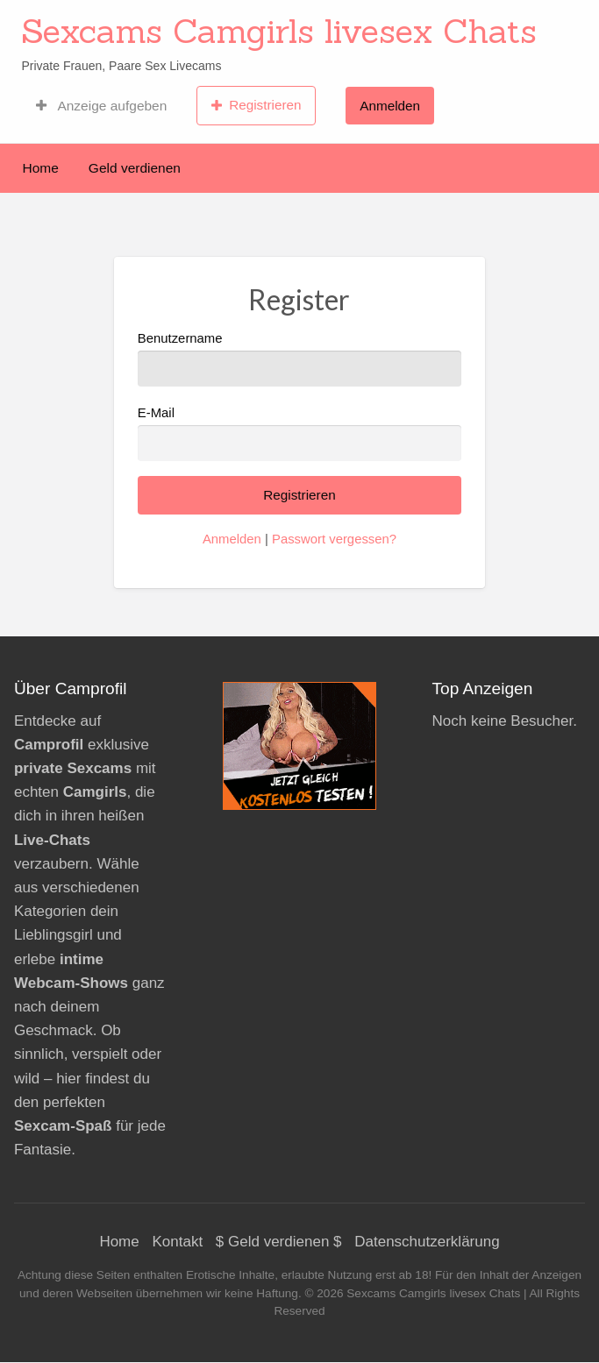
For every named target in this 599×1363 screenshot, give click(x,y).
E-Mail (299, 433)
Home (41, 167)
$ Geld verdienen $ (279, 1241)
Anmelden (390, 105)
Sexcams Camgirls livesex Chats (279, 31)
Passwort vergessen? (334, 539)
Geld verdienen (135, 167)
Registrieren (256, 105)
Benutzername (299, 359)
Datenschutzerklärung (426, 1241)
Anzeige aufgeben (101, 105)
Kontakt (177, 1241)
